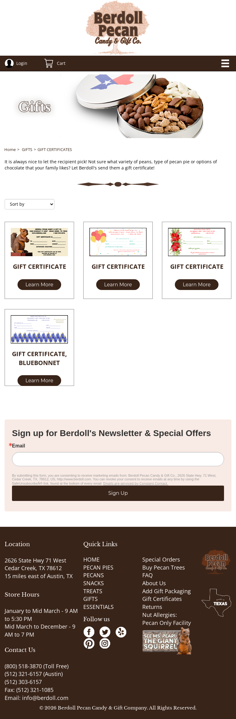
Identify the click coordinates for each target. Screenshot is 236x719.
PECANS (93, 575)
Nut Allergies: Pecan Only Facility (166, 618)
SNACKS (93, 583)
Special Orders (161, 559)
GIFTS (27, 149)
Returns (152, 606)
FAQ (147, 575)
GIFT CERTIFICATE (39, 266)
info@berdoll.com (45, 697)
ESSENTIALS (98, 606)
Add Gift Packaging (166, 591)
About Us (154, 583)
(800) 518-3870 (23, 666)
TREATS (92, 591)
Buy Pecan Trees (163, 567)
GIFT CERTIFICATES (54, 149)
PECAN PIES (98, 567)
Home (10, 149)
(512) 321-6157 (23, 673)
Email (18, 445)
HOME (91, 559)
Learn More (39, 285)
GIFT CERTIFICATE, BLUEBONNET (39, 358)
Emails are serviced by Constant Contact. (135, 483)
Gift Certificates (162, 598)
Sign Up (118, 493)
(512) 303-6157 (23, 681)
